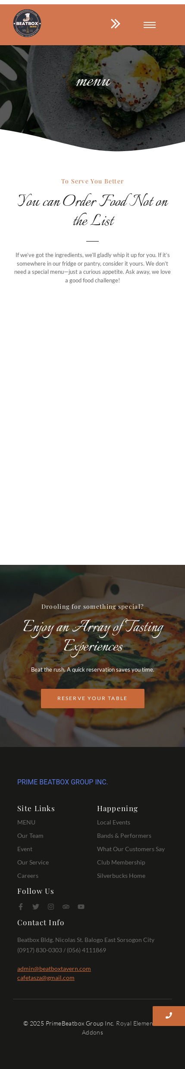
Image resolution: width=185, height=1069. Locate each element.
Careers (27, 875)
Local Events (113, 822)
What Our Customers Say (131, 848)
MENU (26, 822)
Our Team (30, 835)
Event (24, 848)
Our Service (33, 862)
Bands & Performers (124, 835)
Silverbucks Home (121, 875)
